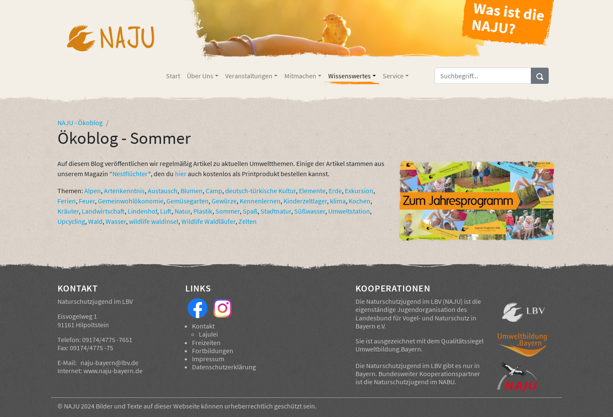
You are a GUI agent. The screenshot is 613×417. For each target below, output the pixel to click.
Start (173, 75)
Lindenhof (142, 211)
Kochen (359, 201)
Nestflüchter (130, 173)
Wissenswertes (349, 75)
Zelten (247, 221)
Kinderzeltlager (305, 201)
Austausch (163, 190)
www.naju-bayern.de (113, 370)
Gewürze (224, 201)
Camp (214, 190)
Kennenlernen (260, 201)
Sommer (227, 211)
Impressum (208, 358)
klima (338, 201)
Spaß (250, 211)
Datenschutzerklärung (224, 367)
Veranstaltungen (248, 75)
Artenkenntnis (124, 190)
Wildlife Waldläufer (208, 221)
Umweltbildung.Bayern (388, 349)
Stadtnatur (276, 211)
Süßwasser (309, 211)
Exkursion (359, 190)
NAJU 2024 (79, 406)
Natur (182, 211)
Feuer (87, 201)
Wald (95, 221)
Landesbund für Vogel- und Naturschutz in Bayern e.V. (415, 322)
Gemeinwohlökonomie (130, 201)
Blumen (191, 190)
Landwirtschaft (103, 211)
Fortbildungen (212, 350)
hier (180, 173)
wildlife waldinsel (153, 221)
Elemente (312, 190)
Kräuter (68, 211)
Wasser (116, 221)
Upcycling (71, 221)
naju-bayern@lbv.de (109, 362)
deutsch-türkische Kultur (260, 190)
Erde (335, 190)
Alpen (92, 190)
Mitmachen (300, 75)
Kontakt (203, 326)
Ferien (66, 201)
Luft (166, 211)
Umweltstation (349, 211)
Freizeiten (206, 342)
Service (393, 75)
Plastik (202, 211)
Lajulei (208, 334)
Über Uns (200, 75)
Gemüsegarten (187, 201)
